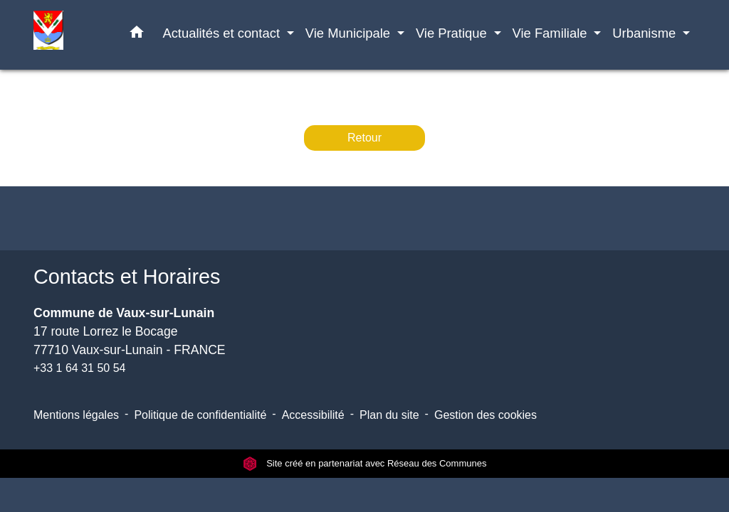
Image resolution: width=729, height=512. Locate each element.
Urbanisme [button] (645, 33)
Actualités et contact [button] (222, 33)
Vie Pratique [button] (453, 33)
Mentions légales (76, 415)
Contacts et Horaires (126, 276)
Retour (364, 138)
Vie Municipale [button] (349, 33)
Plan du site (389, 415)
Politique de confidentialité (200, 415)
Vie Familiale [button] (552, 33)
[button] (137, 35)
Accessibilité (313, 415)
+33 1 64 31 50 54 (79, 368)
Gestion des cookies (485, 415)
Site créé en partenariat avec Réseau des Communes (365, 463)
